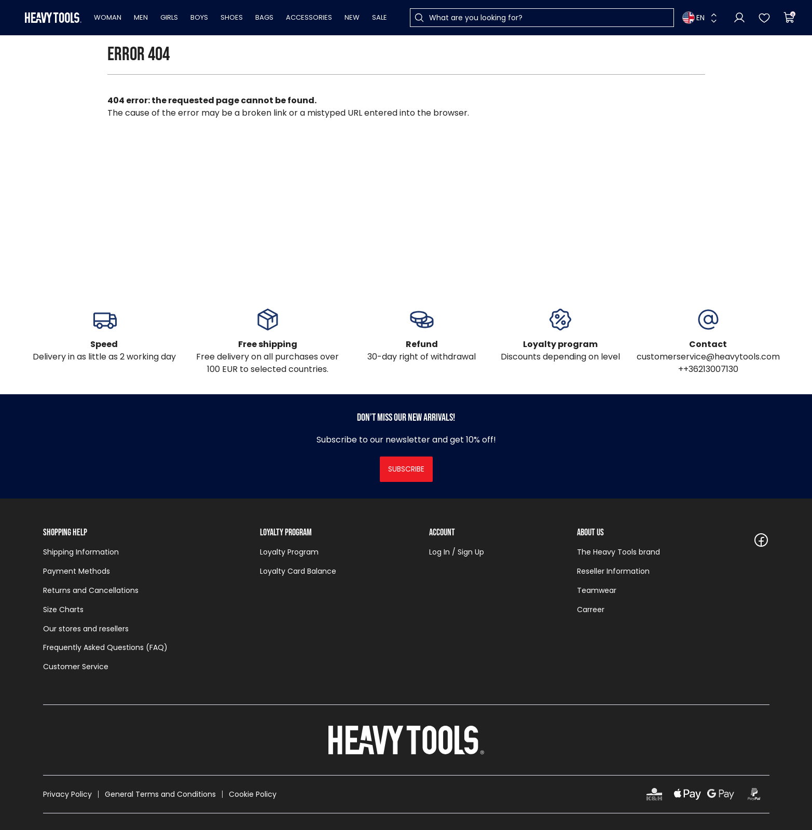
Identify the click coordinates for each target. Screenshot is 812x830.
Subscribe (406, 469)
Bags (264, 17)
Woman (107, 17)
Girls (169, 17)
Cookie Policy (253, 794)
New (352, 17)
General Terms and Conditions (160, 794)
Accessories (309, 17)
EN (693, 17)
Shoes (232, 17)
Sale (379, 17)
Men (141, 17)
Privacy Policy (67, 794)
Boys (199, 17)
